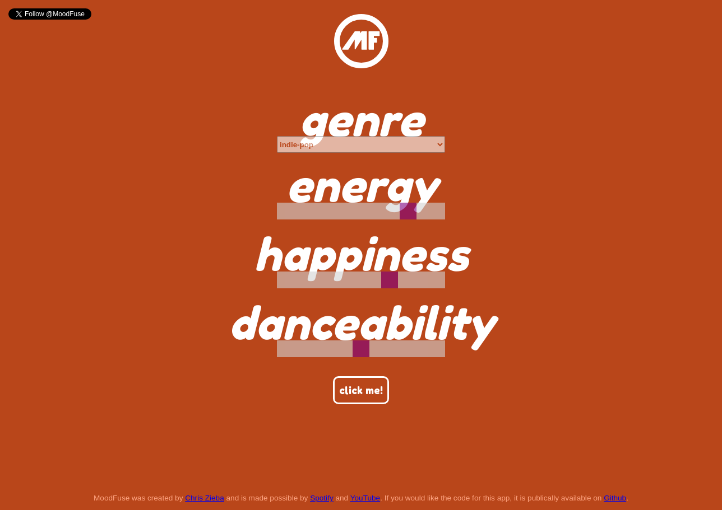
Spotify (322, 498)
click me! (361, 390)
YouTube (365, 498)
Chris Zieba (204, 498)
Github (615, 498)
